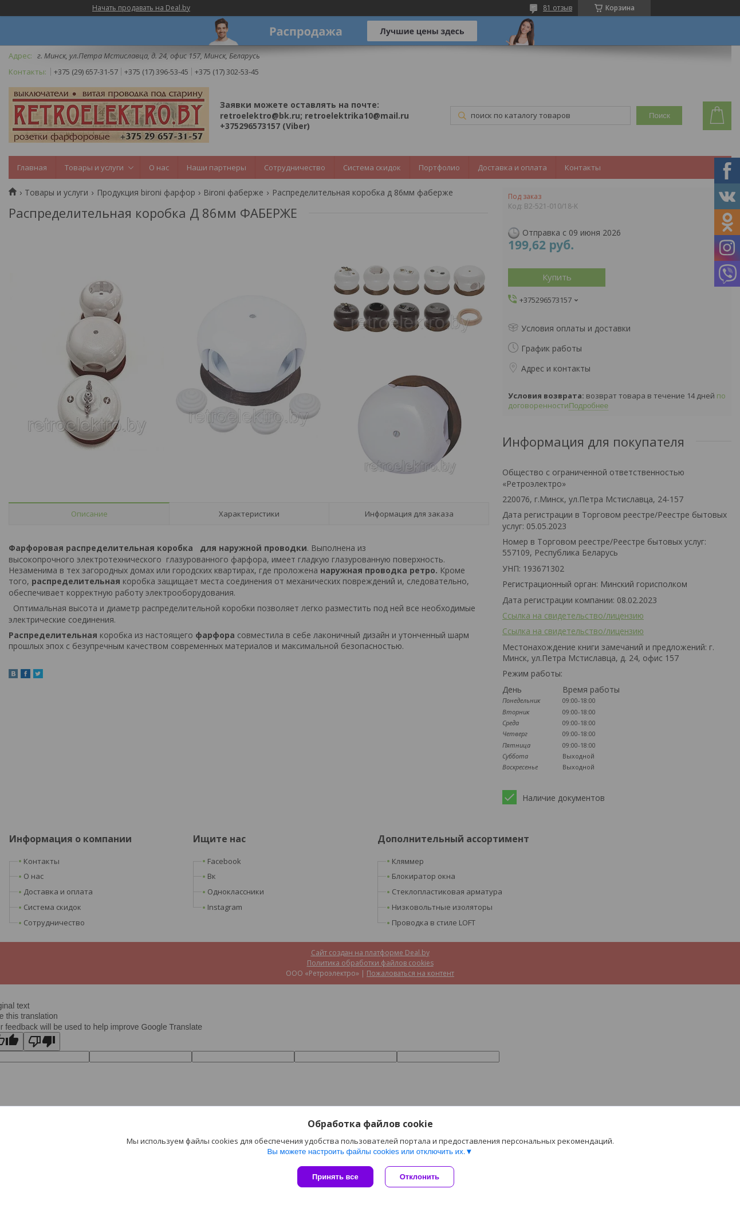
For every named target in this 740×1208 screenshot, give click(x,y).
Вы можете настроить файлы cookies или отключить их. (366, 1151)
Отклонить (419, 1176)
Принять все (335, 1176)
